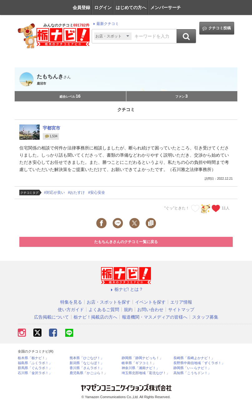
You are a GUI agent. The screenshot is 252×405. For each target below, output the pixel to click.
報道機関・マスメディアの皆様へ (154, 317)
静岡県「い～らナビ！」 (192, 368)
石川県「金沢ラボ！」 (35, 373)
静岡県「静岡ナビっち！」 (142, 358)
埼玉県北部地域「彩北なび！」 (146, 373)
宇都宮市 (51, 127)
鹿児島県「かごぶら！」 (88, 373)
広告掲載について (51, 317)
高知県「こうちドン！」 (192, 373)
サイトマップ (181, 309)
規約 (128, 309)
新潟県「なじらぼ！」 (87, 363)
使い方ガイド (71, 309)
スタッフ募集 (205, 317)
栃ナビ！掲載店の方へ (95, 317)
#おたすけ (76, 192)
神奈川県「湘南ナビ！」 (140, 368)
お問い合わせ (150, 309)
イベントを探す (150, 302)
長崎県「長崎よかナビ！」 (194, 358)
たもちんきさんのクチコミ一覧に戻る (126, 242)
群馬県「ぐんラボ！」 (35, 368)
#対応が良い (54, 192)
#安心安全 (96, 192)
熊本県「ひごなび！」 (87, 358)
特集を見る (71, 302)
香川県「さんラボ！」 (87, 368)
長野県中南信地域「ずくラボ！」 (199, 363)
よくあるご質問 (104, 309)
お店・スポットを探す (108, 302)
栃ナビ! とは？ (126, 289)
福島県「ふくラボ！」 (35, 363)
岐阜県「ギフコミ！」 (139, 363)
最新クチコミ (105, 24)
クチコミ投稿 (216, 28)
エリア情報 (181, 302)
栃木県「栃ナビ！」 (33, 358)
